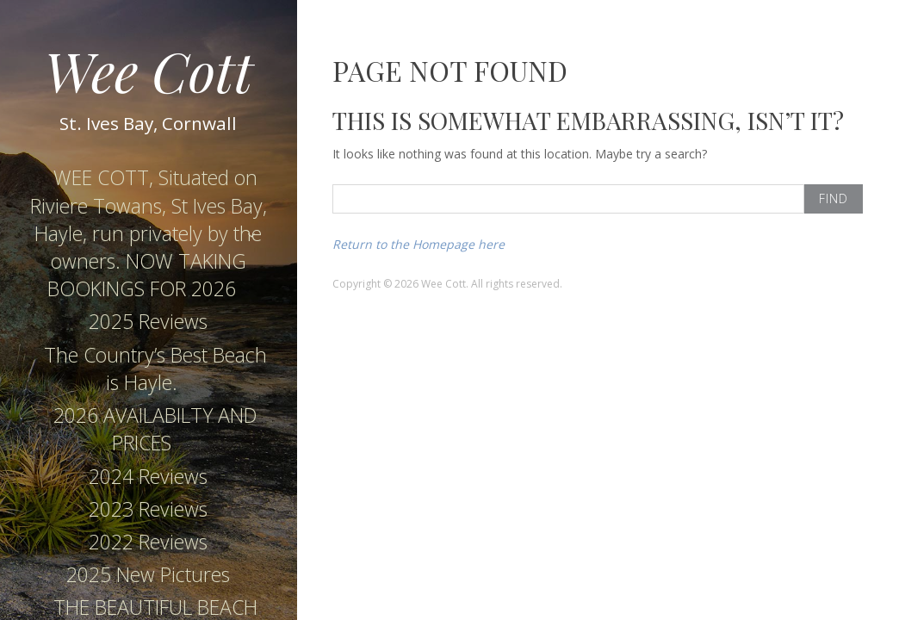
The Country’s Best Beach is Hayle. (155, 368)
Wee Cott (148, 70)
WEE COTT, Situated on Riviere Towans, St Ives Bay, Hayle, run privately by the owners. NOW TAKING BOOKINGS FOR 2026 (148, 233)
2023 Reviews (148, 509)
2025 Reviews (148, 321)
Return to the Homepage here (418, 244)
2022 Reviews (148, 541)
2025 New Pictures (148, 574)
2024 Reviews (148, 476)
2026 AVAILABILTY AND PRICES (155, 428)
